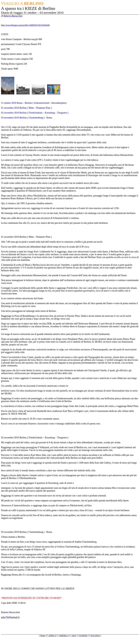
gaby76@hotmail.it (10, 617)
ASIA (73, 635)
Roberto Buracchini (13, 16)
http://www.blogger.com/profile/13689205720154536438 (25, 25)
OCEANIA (95, 635)
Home (42, 635)
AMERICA (64, 635)
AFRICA (52, 635)
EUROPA (83, 635)
